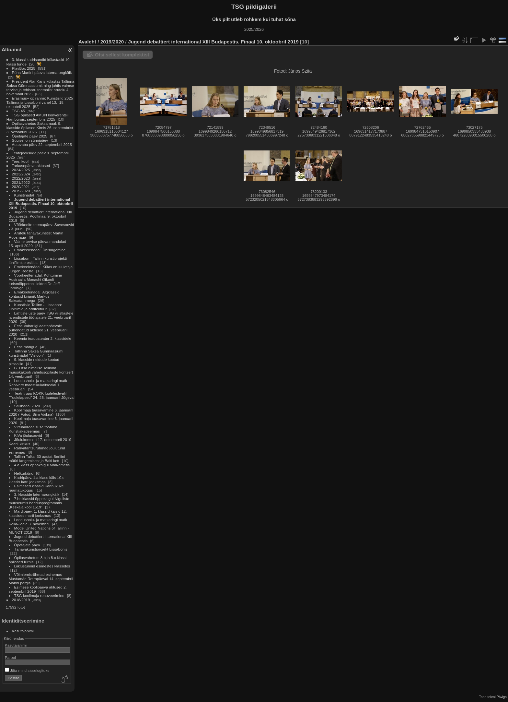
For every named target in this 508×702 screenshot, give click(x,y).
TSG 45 (18, 111)
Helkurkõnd (24, 473)
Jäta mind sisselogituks (27, 670)
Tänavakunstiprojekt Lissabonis (40, 549)
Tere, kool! (20, 161)
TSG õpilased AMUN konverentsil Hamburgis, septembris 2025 (37, 117)
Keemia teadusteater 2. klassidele (43, 338)
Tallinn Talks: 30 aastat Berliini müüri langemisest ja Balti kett (37, 458)
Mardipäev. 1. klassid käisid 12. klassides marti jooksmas (38, 513)
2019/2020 (21, 191)
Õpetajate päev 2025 (29, 136)
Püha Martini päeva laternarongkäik (42, 72)
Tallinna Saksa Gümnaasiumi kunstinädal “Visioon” (36, 353)
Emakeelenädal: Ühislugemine (40, 250)
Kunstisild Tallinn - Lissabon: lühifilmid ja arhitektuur (35, 307)
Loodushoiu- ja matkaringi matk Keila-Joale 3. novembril (38, 522)
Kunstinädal (24, 195)
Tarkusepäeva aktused (31, 165)
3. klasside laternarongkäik (36, 494)
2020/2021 (21, 186)
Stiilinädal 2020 (27, 406)
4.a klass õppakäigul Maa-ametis (42, 465)
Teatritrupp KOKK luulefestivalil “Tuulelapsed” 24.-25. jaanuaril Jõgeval (42, 395)
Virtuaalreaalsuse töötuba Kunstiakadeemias (33, 429)
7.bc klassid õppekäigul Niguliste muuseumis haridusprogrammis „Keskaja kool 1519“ (39, 502)
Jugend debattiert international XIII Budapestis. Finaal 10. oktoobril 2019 (41, 203)
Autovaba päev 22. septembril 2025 (42, 144)
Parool (10, 657)
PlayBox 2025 (24, 68)
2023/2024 (21, 174)
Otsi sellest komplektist (122, 54)
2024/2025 (21, 170)
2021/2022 (21, 182)
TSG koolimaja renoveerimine (39, 595)
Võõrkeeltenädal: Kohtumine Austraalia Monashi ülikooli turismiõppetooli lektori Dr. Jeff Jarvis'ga (35, 281)
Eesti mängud (26, 347)
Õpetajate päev (27, 545)
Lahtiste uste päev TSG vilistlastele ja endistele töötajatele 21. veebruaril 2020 (41, 317)
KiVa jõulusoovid (28, 435)
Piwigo (502, 697)
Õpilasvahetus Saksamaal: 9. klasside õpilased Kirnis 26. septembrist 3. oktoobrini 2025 (39, 127)
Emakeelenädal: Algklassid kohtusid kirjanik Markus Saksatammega (34, 296)
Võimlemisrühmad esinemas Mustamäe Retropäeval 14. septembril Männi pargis (41, 578)
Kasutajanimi (23, 631)
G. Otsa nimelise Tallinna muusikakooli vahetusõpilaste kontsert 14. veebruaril (41, 372)
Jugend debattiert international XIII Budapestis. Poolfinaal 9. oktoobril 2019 (40, 216)
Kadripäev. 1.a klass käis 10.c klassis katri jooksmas (36, 479)
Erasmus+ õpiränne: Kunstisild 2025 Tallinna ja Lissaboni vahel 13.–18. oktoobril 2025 (39, 102)
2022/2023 (21, 178)
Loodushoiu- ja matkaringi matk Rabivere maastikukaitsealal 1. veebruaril (38, 384)
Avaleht (87, 41)
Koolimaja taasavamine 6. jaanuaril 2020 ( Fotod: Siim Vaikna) (41, 412)
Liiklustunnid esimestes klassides (42, 566)
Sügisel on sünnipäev (30, 140)
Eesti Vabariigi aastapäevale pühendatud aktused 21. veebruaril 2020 (38, 330)
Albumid (11, 49)
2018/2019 (21, 600)
